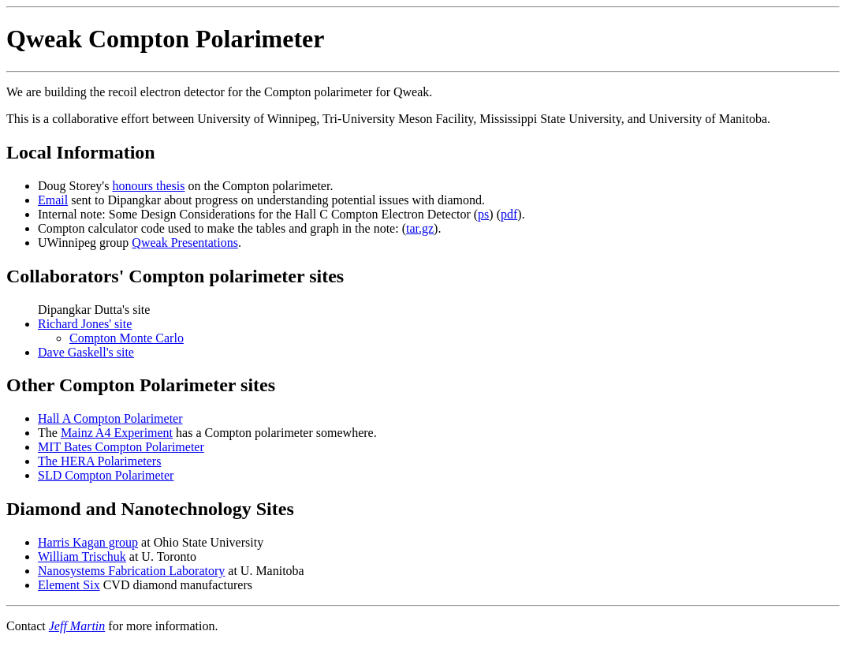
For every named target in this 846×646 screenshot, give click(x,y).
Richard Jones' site (85, 323)
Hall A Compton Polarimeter (110, 418)
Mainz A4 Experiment (117, 432)
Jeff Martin (77, 626)
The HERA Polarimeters (99, 461)
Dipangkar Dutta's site (439, 331)
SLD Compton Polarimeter (105, 475)
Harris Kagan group (88, 542)
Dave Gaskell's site (86, 352)
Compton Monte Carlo (126, 338)
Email (53, 200)
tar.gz (420, 228)
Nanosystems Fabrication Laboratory (131, 570)
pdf (509, 214)
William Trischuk (82, 556)
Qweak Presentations (185, 242)
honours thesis (148, 185)
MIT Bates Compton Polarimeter (121, 447)
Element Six (69, 585)
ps (483, 214)
